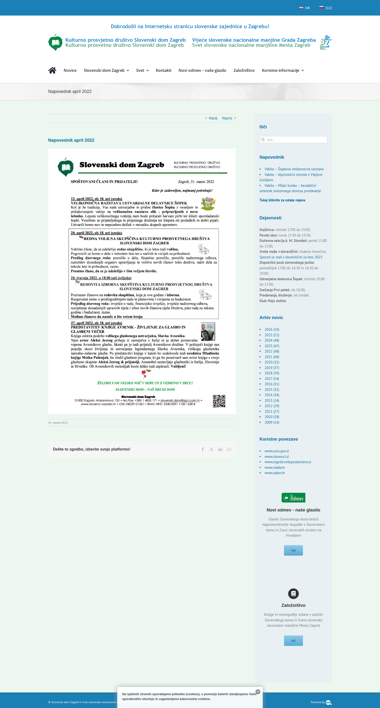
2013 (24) (272, 400)
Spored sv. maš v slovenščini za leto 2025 (291, 257)
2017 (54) (272, 378)
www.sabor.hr (275, 472)
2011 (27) (272, 411)
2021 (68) (272, 356)
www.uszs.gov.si (277, 451)
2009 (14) (272, 422)
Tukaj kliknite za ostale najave (282, 200)
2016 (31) (272, 384)
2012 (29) (272, 405)
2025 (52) (272, 335)
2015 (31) (272, 389)
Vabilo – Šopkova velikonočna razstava (294, 169)
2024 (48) (272, 340)
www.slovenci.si (277, 456)
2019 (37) (272, 367)
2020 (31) (272, 362)
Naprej (227, 118)
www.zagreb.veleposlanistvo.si (288, 462)
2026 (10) (272, 329)
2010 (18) (272, 416)
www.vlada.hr (275, 467)
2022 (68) (272, 351)
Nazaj (213, 118)
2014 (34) (272, 395)
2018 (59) (272, 373)
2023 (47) (272, 346)
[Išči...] (294, 139)
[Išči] (263, 139)
